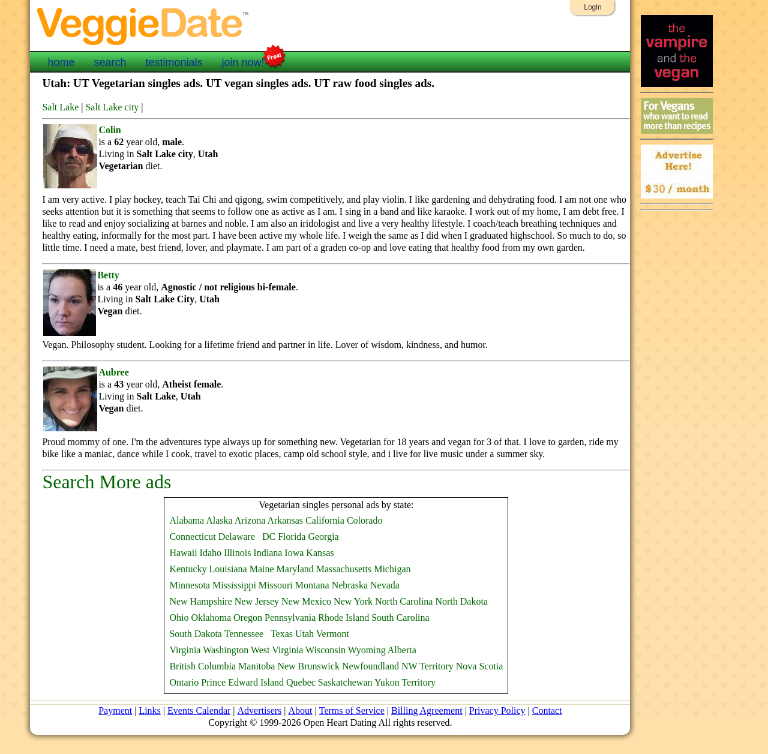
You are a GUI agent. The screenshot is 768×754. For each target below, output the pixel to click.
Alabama (186, 520)
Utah (304, 634)
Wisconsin (325, 650)
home (60, 62)
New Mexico (306, 601)
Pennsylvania (290, 617)
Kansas (320, 553)
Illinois (237, 553)
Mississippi (234, 585)
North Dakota (461, 601)
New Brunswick (308, 666)
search (110, 62)
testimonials (173, 62)
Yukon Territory (405, 682)
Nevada (385, 585)
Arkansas (285, 520)
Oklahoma (211, 617)
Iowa (294, 553)
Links (150, 710)
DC (268, 536)
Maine (262, 569)
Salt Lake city (112, 107)
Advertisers (260, 710)
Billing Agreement (426, 710)
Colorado (365, 520)
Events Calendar (199, 710)
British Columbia (202, 666)
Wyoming (367, 650)
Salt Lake (60, 107)
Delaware (236, 536)
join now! (243, 61)
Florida (291, 536)
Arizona (250, 520)
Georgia (323, 536)
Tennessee (244, 634)
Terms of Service (351, 710)
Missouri (276, 585)
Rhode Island (343, 617)
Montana (312, 585)
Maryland (295, 569)
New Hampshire (200, 601)
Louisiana (228, 569)
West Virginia (277, 650)
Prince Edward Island (242, 682)
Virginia (184, 650)
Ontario (184, 682)
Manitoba (256, 666)
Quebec (301, 682)
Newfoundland (370, 666)
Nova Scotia (479, 666)
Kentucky (187, 569)
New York (353, 601)
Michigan (392, 569)
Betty (108, 275)
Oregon (247, 617)
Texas (282, 634)
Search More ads (106, 481)
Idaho (210, 553)
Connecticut (192, 536)
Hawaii (183, 553)
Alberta (402, 650)
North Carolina (404, 601)
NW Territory (427, 666)
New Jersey (257, 601)
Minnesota (189, 585)
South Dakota (195, 634)
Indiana (267, 553)
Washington (225, 650)
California (324, 520)
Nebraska (350, 585)
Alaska (219, 520)
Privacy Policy (497, 710)
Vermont (332, 634)
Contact (547, 710)
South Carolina (400, 617)
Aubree (113, 372)
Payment (116, 710)
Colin (109, 130)
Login (592, 7)
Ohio (178, 617)
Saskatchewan (345, 682)
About (300, 710)
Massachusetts (343, 569)
